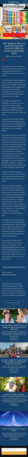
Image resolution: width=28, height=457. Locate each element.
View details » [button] (14, 338)
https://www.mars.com (9, 274)
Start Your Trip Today (14, 303)
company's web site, (8, 247)
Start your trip (14, 453)
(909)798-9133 (13, 2)
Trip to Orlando (14, 35)
